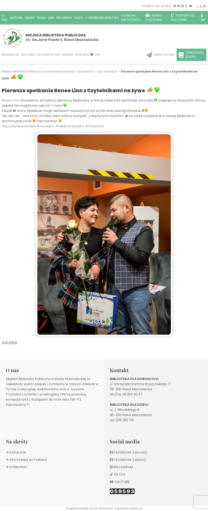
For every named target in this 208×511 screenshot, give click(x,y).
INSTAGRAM (121, 467)
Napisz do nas (160, 55)
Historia (16, 18)
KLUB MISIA (84, 55)
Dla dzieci (28, 55)
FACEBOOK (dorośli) (129, 452)
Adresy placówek (154, 17)
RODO (78, 18)
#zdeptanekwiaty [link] (69, 126)
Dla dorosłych (48, 55)
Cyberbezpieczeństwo (102, 18)
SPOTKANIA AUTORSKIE (26, 459)
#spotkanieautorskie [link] (19, 126)
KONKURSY (16, 467)
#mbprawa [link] (94, 126)
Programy (64, 18)
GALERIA (9, 343)
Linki (51, 18)
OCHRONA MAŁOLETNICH (130, 17)
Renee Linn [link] (10, 100)
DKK (98, 55)
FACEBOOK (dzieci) (128, 459)
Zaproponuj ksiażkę (191, 55)
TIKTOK (118, 474)
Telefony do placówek (183, 17)
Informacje (10, 55)
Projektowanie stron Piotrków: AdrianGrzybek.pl (104, 508)
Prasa (41, 18)
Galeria (67, 55)
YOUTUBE (119, 481)
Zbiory (30, 18)
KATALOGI (16, 452)
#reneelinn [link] (45, 126)
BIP (203, 17)
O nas (4, 17)
